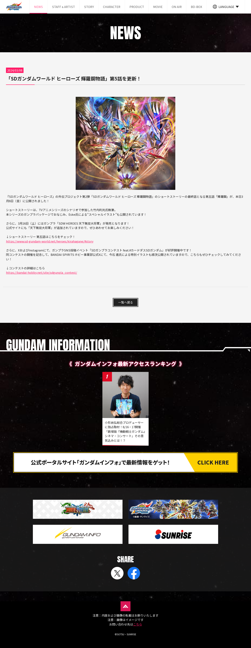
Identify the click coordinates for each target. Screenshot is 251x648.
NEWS (38, 7)
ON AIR (177, 7)
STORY (89, 7)
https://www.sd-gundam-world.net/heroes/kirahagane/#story (49, 241)
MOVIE (158, 7)
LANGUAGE (226, 7)
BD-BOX (196, 7)
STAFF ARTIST (63, 7)
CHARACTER (111, 7)
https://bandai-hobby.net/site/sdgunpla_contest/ (41, 272)
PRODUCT (136, 7)
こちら (137, 624)
